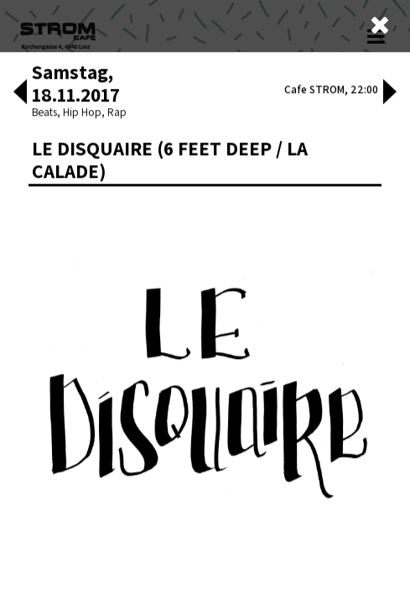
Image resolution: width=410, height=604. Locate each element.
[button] (20, 254)
